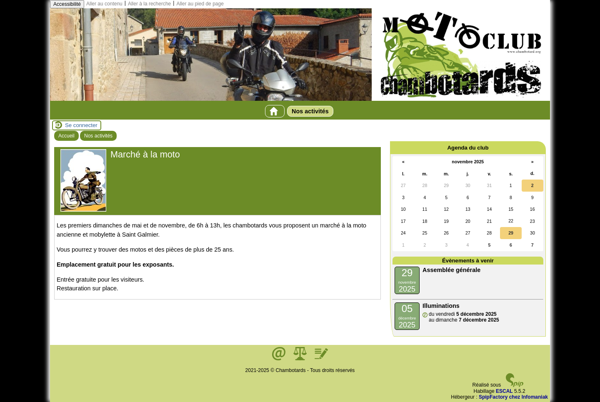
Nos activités (310, 111)
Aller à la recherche (149, 4)
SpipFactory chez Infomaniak (513, 397)
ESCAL (504, 391)
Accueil (66, 136)
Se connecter (81, 125)
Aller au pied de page (199, 4)
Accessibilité (67, 4)
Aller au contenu (104, 4)
